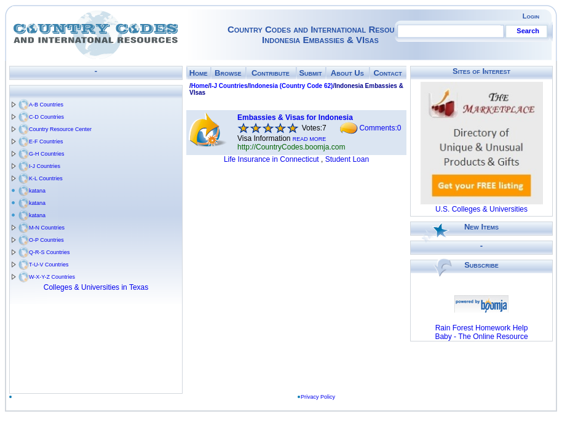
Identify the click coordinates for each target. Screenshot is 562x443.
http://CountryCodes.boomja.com (291, 147)
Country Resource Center (60, 129)
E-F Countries (46, 141)
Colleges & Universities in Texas (96, 287)
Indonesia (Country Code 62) (291, 85)
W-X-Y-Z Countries (52, 277)
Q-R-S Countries (49, 252)
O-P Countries (46, 240)
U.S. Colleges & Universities (481, 209)
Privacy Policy (321, 397)
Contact (387, 73)
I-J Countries (44, 166)
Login (531, 16)
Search (527, 30)
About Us (347, 73)
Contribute (270, 73)
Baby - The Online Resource (481, 336)
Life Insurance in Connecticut (271, 159)
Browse (228, 73)
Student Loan (347, 159)
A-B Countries (46, 105)
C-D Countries (46, 117)
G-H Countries (47, 154)
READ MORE (310, 139)
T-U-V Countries (49, 264)
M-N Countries (47, 228)
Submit (310, 73)
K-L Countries (46, 178)
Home (198, 73)
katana (37, 191)
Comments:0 (380, 128)
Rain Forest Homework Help (481, 328)
